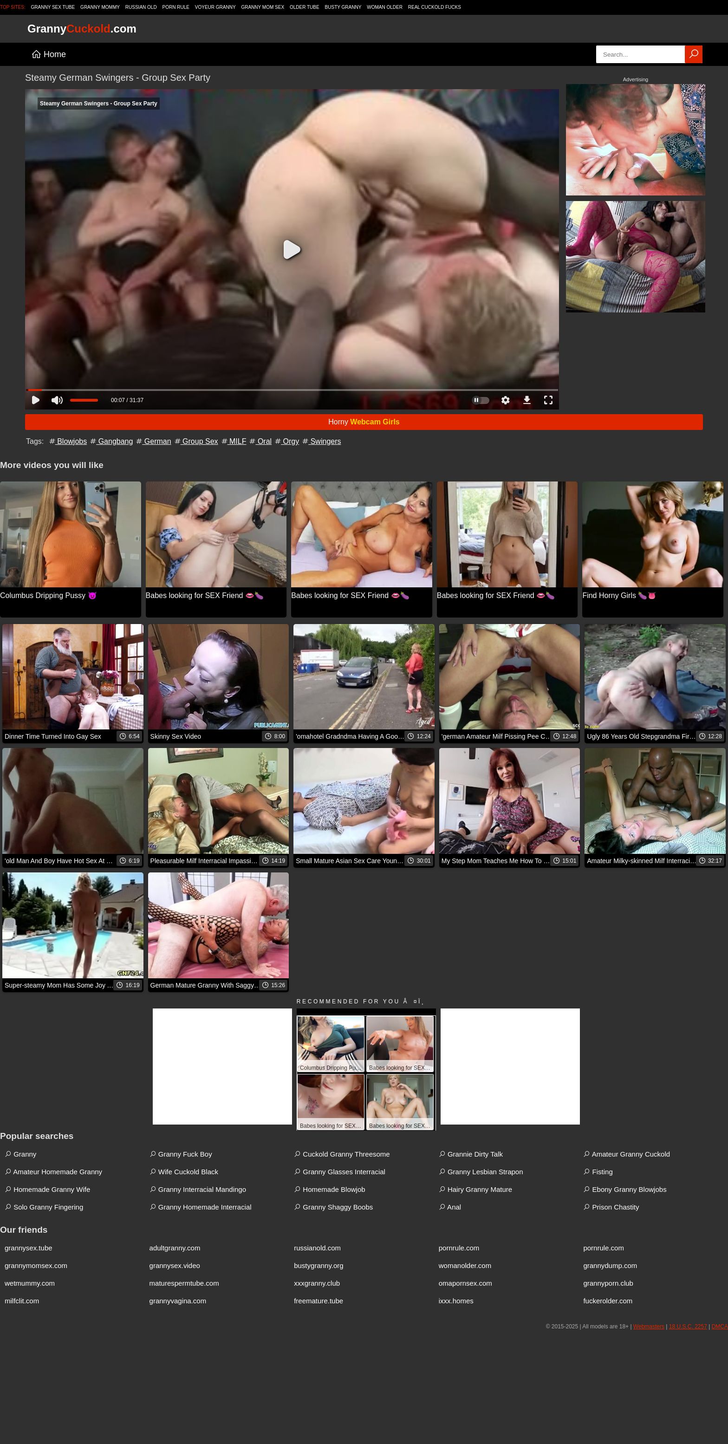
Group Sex (195, 441)
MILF (233, 441)
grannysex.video (175, 1265)
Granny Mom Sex (262, 7)
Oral (260, 441)
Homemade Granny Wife (47, 1189)
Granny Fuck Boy (181, 1154)
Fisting (597, 1172)
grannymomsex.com (36, 1265)
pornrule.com (459, 1248)
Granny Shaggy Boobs (333, 1207)
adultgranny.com (175, 1248)
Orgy (286, 441)
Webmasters (648, 1326)
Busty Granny (343, 7)
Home (48, 54)
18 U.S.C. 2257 (688, 1326)
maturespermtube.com (184, 1283)
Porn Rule (175, 7)
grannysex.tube (28, 1248)
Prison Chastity (611, 1207)
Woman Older (385, 7)
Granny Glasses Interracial (339, 1172)
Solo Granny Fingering (44, 1207)
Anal (450, 1207)
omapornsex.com (465, 1283)
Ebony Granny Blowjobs (624, 1189)
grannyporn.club (608, 1283)
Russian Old (141, 7)
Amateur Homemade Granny (53, 1172)
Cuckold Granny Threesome (342, 1154)
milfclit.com (22, 1301)
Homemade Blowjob (329, 1189)
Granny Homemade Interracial (201, 1207)
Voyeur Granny (215, 7)
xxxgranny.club (317, 1283)
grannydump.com (610, 1265)
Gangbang (111, 441)
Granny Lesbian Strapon (481, 1172)
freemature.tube (318, 1301)
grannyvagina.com (178, 1301)
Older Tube (304, 7)
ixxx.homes (456, 1301)
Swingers (321, 441)
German (153, 441)
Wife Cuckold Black (184, 1172)
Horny (364, 422)
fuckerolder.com (607, 1301)
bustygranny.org (318, 1265)
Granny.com (81, 28)
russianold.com (317, 1248)
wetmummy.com (30, 1283)
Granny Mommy (100, 7)
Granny (20, 1154)
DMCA (720, 1326)
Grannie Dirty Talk (471, 1154)
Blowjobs (67, 441)
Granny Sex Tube (53, 7)
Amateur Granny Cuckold (626, 1154)
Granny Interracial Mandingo (198, 1189)
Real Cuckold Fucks (434, 7)
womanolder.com (465, 1265)
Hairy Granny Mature (475, 1189)
